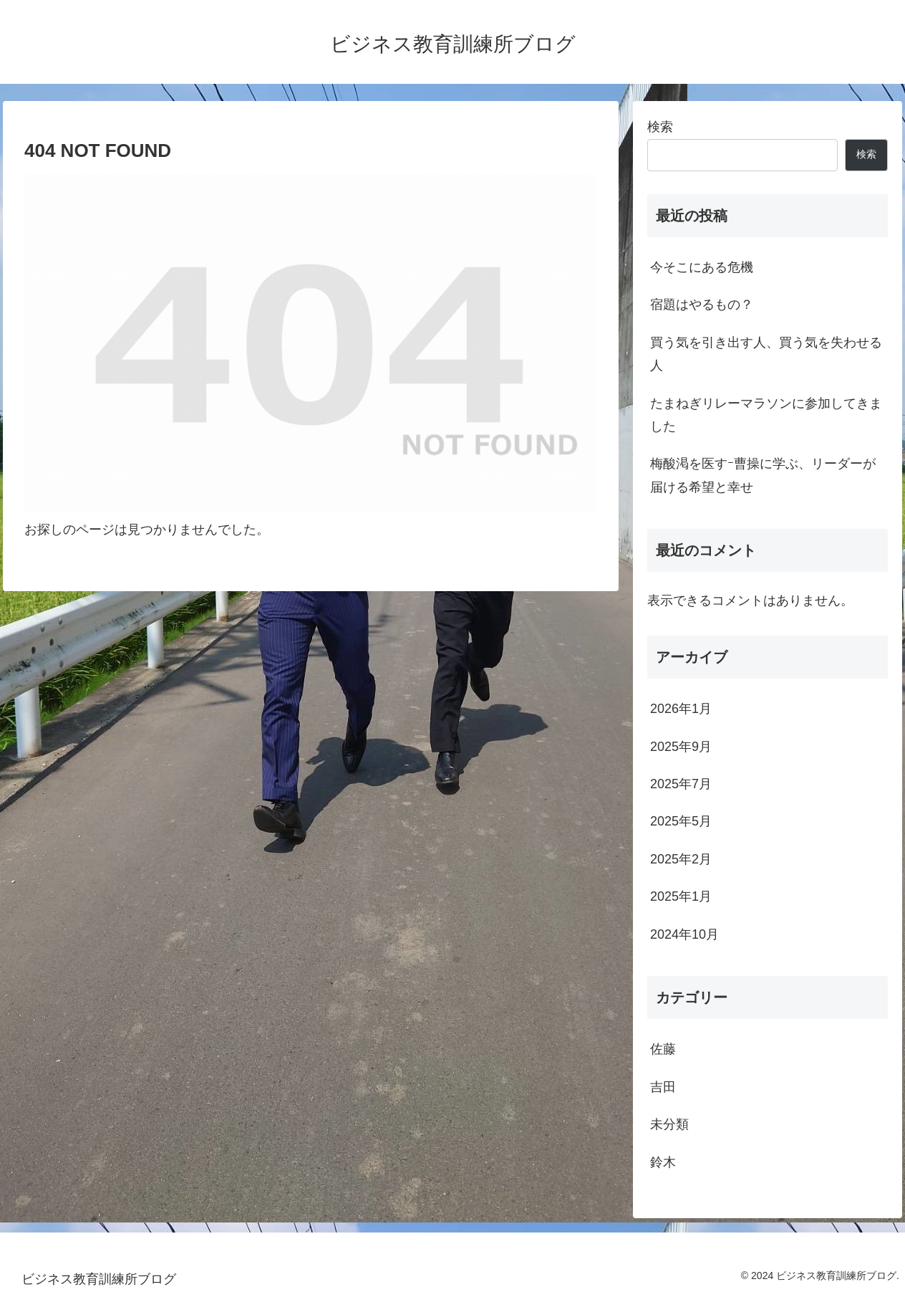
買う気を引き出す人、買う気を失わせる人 (766, 354)
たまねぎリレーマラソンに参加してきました (766, 415)
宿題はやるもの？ (701, 304)
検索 (660, 127)
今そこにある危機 (701, 267)
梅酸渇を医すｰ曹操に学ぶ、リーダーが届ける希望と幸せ (763, 475)
